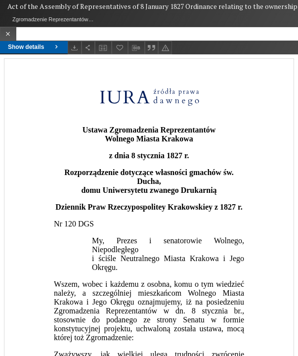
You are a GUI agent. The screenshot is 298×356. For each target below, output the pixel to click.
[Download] (75, 47)
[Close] (8, 34)
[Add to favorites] (120, 47)
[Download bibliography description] (136, 48)
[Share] (88, 47)
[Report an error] (165, 47)
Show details (34, 47)
